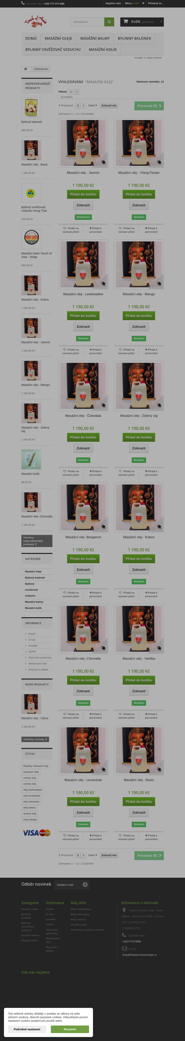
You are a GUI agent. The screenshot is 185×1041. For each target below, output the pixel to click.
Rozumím (70, 1029)
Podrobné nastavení (27, 1029)
